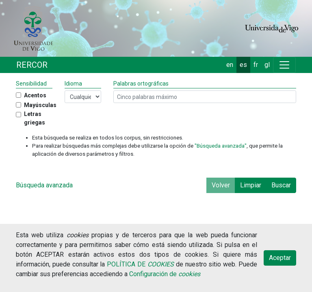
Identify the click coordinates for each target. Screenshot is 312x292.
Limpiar (250, 185)
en (229, 65)
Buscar (281, 185)
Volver (221, 185)
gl (267, 65)
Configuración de (164, 274)
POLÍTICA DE (140, 264)
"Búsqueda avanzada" (221, 146)
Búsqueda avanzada (44, 185)
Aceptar (280, 258)
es (243, 65)
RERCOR (32, 65)
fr (256, 65)
